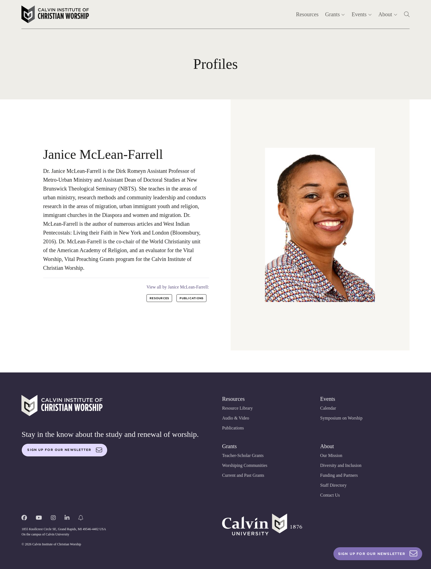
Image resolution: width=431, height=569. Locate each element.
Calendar (328, 408)
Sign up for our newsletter (64, 450)
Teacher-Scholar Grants (243, 455)
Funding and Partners (339, 475)
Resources (307, 14)
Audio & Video (235, 418)
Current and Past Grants (243, 475)
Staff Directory (333, 485)
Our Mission (331, 455)
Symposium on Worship (341, 418)
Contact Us (330, 495)
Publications (233, 428)
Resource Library (237, 408)
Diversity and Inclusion (340, 465)
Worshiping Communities (244, 465)
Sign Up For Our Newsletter (378, 554)
